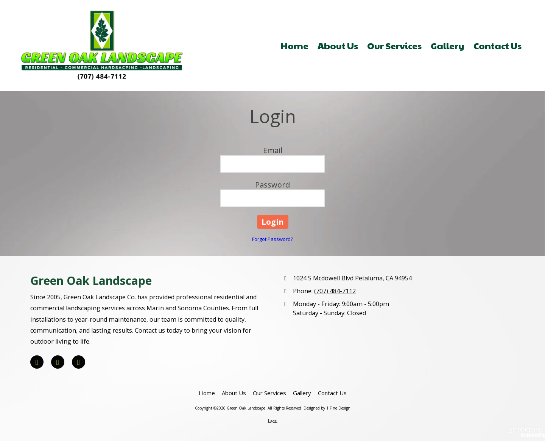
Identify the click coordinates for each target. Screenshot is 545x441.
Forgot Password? (272, 239)
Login (272, 420)
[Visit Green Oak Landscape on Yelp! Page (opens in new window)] (57, 362)
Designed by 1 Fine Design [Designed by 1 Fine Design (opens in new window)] (327, 408)
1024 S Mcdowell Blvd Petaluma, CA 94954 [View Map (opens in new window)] (352, 278)
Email (272, 150)
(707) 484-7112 (335, 291)
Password (272, 185)
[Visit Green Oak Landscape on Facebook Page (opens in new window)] (37, 362)
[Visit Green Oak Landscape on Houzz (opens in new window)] (78, 362)
